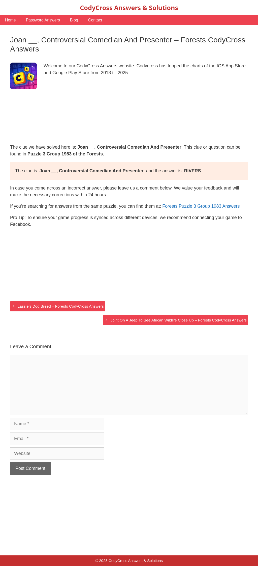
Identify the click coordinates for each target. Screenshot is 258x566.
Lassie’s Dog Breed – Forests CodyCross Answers (60, 306)
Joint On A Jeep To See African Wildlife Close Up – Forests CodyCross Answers (179, 320)
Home (10, 20)
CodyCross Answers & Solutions (129, 7)
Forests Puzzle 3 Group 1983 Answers (201, 206)
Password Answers (43, 20)
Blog (74, 20)
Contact (95, 20)
